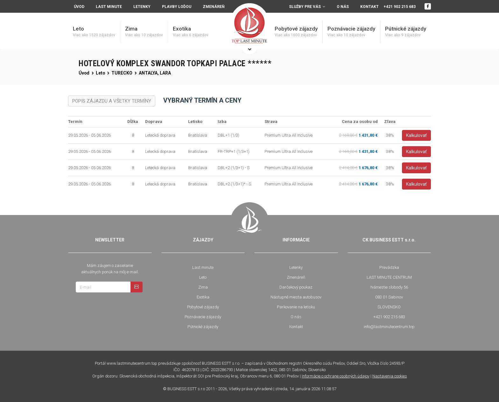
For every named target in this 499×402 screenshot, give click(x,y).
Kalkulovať (416, 135)
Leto (94, 31)
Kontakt (296, 326)
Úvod (84, 72)
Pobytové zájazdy (296, 31)
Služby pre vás (307, 6)
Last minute (109, 6)
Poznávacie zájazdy (351, 31)
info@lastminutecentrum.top (389, 326)
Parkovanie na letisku (296, 307)
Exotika (190, 31)
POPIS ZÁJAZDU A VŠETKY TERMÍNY (111, 101)
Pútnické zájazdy (405, 31)
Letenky (142, 6)
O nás (343, 6)
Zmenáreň (214, 6)
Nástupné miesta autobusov (296, 297)
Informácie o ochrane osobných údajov (335, 376)
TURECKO (121, 72)
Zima (144, 31)
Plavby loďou (176, 6)
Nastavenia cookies (389, 376)
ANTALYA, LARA (155, 72)
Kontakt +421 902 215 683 (388, 6)
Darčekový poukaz (296, 287)
